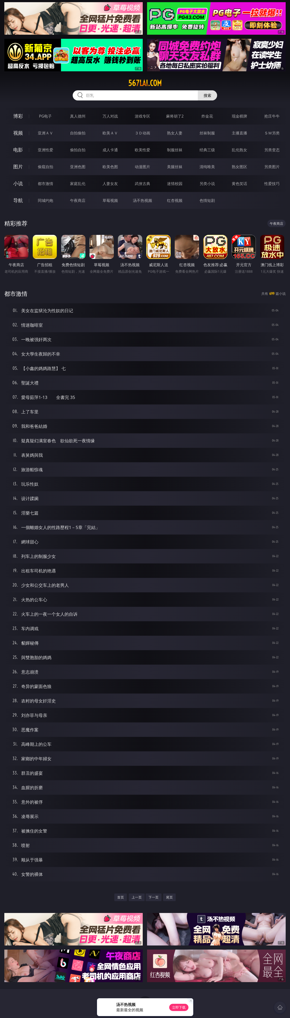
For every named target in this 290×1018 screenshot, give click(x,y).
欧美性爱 (142, 149)
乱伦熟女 (239, 149)
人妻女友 (110, 183)
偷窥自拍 (45, 166)
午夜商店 (77, 200)
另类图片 (272, 166)
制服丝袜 (174, 149)
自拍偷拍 (77, 133)
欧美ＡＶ (110, 133)
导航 (18, 200)
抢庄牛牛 (272, 116)
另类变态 (272, 149)
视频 (18, 133)
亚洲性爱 (45, 149)
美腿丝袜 (174, 166)
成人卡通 (110, 149)
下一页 (153, 897)
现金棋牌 (239, 116)
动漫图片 (142, 166)
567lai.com (145, 83)
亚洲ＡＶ (45, 133)
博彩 (18, 116)
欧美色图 (110, 166)
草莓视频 (110, 200)
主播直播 (239, 133)
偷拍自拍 (77, 149)
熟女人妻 (174, 133)
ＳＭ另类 (272, 133)
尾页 (169, 897)
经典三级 (207, 149)
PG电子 (45, 116)
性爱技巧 (272, 183)
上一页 (137, 897)
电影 (18, 149)
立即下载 (179, 1007)
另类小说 (207, 183)
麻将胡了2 (175, 116)
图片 (18, 166)
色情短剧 (207, 200)
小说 (18, 183)
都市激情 (45, 183)
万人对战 (110, 116)
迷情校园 (174, 183)
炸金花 (207, 116)
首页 (120, 897)
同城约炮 (45, 200)
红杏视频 (174, 200)
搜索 (207, 95)
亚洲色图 (77, 166)
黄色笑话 (239, 183)
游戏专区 (142, 116)
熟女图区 (239, 166)
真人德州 (77, 116)
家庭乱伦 (77, 183)
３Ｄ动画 (142, 133)
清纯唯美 (207, 166)
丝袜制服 (207, 133)
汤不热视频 (142, 200)
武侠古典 (142, 183)
